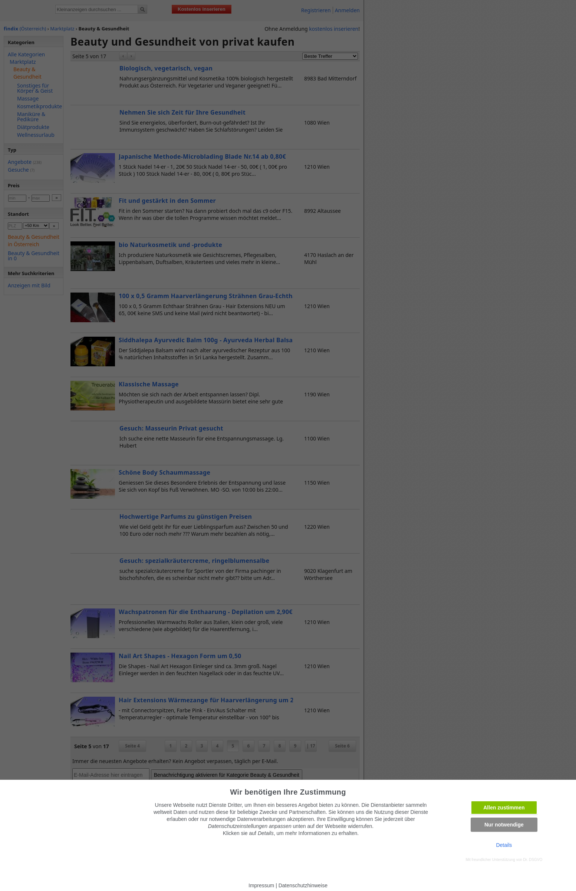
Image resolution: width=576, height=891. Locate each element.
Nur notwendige (504, 825)
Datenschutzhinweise (303, 885)
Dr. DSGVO (533, 860)
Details (504, 845)
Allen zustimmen (503, 808)
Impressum (261, 885)
